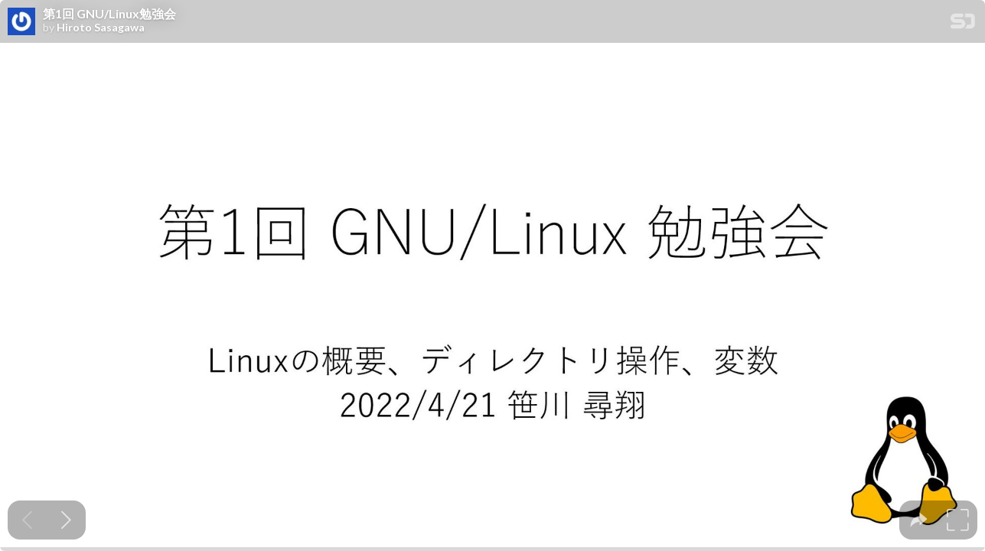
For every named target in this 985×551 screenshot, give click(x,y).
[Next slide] (66, 520)
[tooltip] (919, 520)
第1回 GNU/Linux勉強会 (109, 14)
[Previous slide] (27, 520)
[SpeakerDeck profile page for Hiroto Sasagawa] (21, 22)
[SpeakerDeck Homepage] (963, 24)
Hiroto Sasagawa (101, 27)
